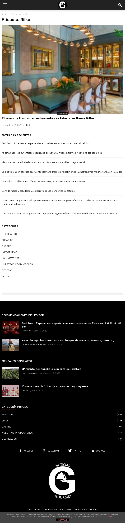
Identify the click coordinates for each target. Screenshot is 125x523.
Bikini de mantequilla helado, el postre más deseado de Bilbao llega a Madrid (44, 162)
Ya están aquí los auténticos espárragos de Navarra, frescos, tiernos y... (69, 340)
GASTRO (6, 246)
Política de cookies (86, 509)
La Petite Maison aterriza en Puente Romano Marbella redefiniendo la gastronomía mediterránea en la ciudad (62, 172)
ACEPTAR (62, 520)
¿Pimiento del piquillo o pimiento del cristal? (51, 369)
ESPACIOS (62, 113)
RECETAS (7, 270)
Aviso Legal (34, 509)
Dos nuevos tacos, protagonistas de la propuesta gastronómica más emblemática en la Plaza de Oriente (59, 213)
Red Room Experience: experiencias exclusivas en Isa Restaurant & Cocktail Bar (45, 143)
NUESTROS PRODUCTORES (17, 264)
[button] (120, 5)
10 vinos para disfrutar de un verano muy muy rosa (55, 386)
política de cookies (104, 516)
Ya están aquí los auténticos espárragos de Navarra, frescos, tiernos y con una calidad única (52, 153)
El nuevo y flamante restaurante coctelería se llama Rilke (48, 118)
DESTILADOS (9, 234)
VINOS (5, 276)
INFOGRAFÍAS (9, 252)
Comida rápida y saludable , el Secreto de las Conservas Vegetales (38, 191)
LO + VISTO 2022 (11, 258)
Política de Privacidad (58, 509)
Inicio (4, 14)
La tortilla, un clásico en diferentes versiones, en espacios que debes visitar (43, 181)
